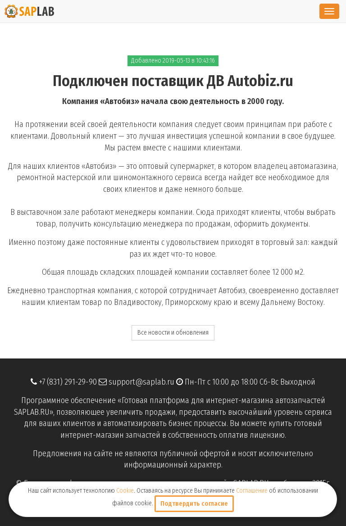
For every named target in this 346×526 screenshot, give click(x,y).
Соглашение (252, 490)
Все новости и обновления (173, 332)
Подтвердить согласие (194, 504)
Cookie (125, 490)
